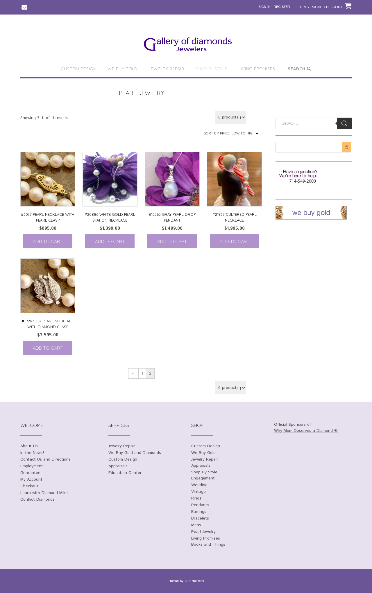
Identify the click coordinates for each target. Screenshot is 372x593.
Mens (196, 525)
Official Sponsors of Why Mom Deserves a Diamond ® (306, 428)
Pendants (200, 505)
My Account (31, 479)
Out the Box (194, 580)
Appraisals (118, 466)
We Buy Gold (122, 68)
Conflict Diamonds (37, 499)
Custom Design (78, 68)
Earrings (198, 512)
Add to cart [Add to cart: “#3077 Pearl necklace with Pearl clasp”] (47, 241)
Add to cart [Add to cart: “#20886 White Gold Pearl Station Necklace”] (110, 241)
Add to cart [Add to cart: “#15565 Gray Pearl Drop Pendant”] (172, 241)
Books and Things (208, 544)
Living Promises (257, 68)
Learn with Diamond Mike (44, 493)
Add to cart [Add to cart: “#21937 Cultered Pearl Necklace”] (234, 241)
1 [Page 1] (142, 373)
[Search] (344, 123)
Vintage (198, 492)
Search (299, 68)
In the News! (32, 453)
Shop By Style (211, 68)
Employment (31, 466)
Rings (196, 498)
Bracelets (200, 518)
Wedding (199, 485)
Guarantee (30, 473)
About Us (29, 446)
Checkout (29, 486)
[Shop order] (231, 133)
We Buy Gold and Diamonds (134, 453)
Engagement (203, 478)
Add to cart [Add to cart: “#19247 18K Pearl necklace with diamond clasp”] (47, 348)
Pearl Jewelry (203, 532)
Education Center (125, 473)
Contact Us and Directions (45, 459)
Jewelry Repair (166, 68)
